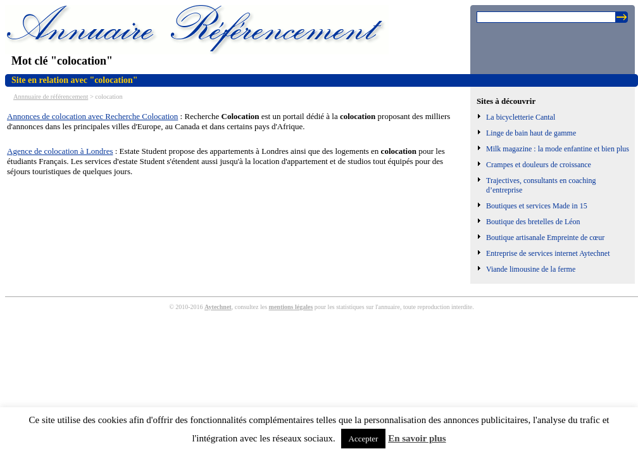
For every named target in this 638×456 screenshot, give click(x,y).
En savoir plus (417, 438)
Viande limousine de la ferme (530, 269)
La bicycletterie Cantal (520, 117)
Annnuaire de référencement (50, 96)
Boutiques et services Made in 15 (536, 205)
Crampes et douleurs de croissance (538, 164)
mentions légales (291, 306)
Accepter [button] (363, 438)
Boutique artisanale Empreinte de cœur (545, 237)
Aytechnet (218, 306)
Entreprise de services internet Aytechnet (548, 253)
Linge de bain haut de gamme (531, 133)
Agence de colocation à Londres (60, 151)
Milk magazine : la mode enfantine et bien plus (557, 148)
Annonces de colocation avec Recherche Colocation (92, 116)
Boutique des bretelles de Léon (533, 221)
